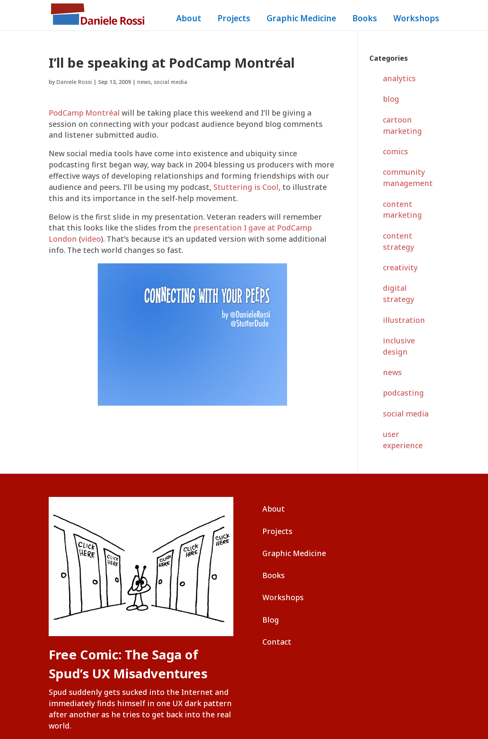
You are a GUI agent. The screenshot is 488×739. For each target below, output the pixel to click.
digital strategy (398, 293)
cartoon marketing (402, 125)
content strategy (398, 241)
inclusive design (399, 346)
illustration (404, 320)
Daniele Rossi (74, 81)
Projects (234, 19)
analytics (399, 78)
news (144, 81)
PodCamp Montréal (84, 113)
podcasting (403, 392)
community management (408, 177)
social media (170, 81)
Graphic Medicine (301, 19)
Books (364, 19)
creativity (400, 267)
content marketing (402, 209)
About (188, 19)
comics (395, 151)
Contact (276, 642)
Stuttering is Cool (246, 187)
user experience (403, 440)
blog (391, 99)
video (91, 239)
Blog (270, 619)
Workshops (416, 19)
